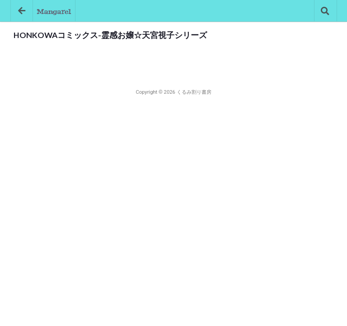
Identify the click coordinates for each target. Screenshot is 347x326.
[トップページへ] (54, 10)
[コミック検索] (325, 10)
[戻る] (21, 10)
